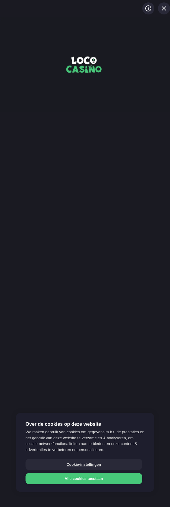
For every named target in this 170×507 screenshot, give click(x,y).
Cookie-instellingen (84, 464)
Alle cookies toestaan (84, 479)
